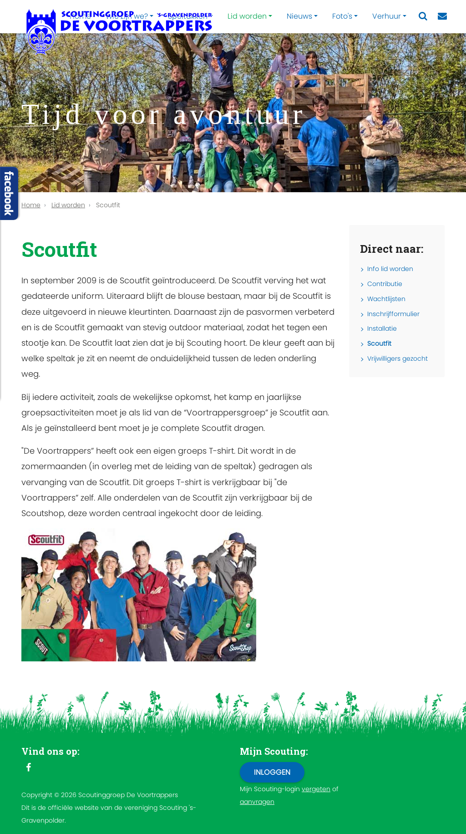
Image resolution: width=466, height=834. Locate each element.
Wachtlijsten (386, 298)
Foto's (342, 16)
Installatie (382, 328)
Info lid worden (390, 268)
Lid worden (247, 16)
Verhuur (386, 16)
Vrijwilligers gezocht (397, 358)
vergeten (316, 788)
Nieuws (299, 16)
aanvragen (257, 801)
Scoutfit (379, 343)
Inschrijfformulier (393, 313)
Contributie (384, 283)
